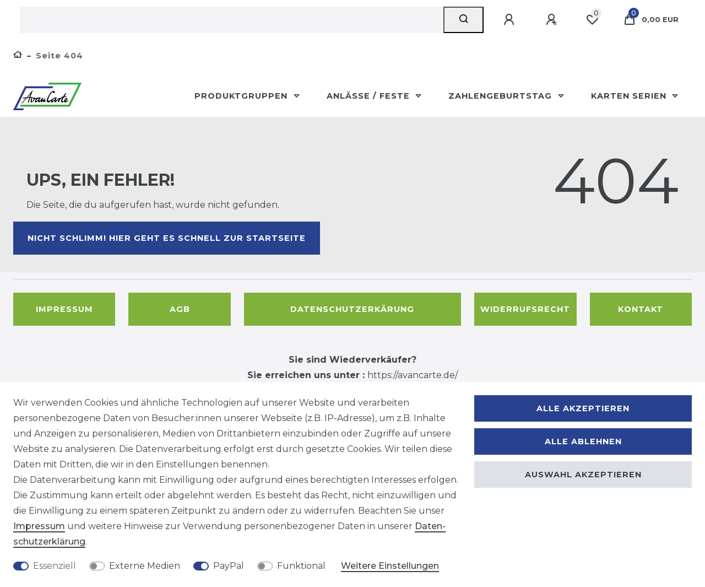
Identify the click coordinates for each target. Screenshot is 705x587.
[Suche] (463, 20)
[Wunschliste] (592, 20)
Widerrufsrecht (525, 309)
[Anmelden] (510, 20)
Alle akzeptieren (583, 408)
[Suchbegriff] (231, 20)
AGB (180, 309)
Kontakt (640, 309)
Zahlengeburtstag (501, 96)
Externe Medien (144, 566)
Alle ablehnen (583, 441)
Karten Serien (630, 96)
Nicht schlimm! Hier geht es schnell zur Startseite (167, 238)
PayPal (228, 566)
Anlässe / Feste (370, 96)
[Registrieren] (553, 20)
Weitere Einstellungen (390, 566)
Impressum (64, 309)
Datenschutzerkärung (352, 309)
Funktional (301, 566)
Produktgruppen (242, 96)
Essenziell (54, 566)
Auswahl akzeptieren (583, 475)
